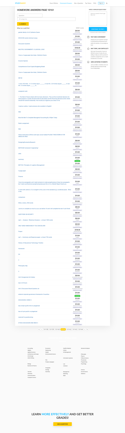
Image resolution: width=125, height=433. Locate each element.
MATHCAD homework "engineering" (28, 139)
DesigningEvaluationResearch (26, 134)
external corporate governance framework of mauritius (33, 286)
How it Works (54, 3)
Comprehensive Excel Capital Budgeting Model (31, 58)
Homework (21, 240)
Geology (47, 361)
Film (46, 351)
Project (20, 223)
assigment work (22, 83)
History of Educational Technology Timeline (30, 234)
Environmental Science (51, 345)
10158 (45, 321)
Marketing (66, 365)
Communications (32, 367)
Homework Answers (66, 3)
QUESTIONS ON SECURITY (26, 206)
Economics (48, 340)
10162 (69, 321)
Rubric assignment (23, 115)
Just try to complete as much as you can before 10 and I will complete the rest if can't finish (44, 200)
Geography (48, 359)
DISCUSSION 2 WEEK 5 (24, 292)
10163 (74, 321)
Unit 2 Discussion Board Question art (28, 280)
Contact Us (66, 426)
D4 (19, 246)
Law (64, 355)
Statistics (83, 365)
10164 (80, 321)
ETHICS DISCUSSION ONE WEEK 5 (28, 314)
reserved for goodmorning (25, 309)
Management (66, 363)
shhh (19, 145)
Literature (65, 357)
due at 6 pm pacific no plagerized (27, 303)
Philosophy (84, 346)
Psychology (84, 355)
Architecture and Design (34, 345)
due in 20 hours (22, 274)
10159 (51, 321)
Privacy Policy (76, 426)
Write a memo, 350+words (25, 194)
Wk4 (19, 103)
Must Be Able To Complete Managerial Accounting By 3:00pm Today (37, 109)
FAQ (94, 3)
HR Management (67, 344)
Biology (30, 355)
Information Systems (68, 349)
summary (21, 151)
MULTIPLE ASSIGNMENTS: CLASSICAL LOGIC (31, 41)
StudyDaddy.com (66, 428)
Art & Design (31, 347)
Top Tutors (88, 3)
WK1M (20, 69)
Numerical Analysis (86, 340)
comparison (21, 189)
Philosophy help (22, 257)
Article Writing (31, 349)
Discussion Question (24, 35)
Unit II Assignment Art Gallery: (26, 269)
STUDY (23, 3)
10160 (57, 321)
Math (64, 367)
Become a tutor (50, 426)
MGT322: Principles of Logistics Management (31, 157)
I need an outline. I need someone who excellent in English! (35, 98)
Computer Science (33, 369)
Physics (83, 348)
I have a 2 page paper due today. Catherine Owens (32, 47)
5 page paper (22, 162)
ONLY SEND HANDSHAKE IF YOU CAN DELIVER (31, 217)
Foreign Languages (50, 353)
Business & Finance (33, 357)
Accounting (31, 340)
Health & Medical (67, 340)
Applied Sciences (32, 344)
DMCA (84, 426)
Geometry (48, 363)
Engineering (48, 342)
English (47, 344)
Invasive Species (23, 52)
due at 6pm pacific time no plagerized (29, 297)
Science (83, 361)
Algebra (30, 342)
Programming (84, 353)
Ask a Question (78, 3)
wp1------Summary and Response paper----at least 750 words (35, 229)
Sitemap (102, 426)
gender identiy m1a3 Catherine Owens (29, 24)
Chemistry (30, 365)
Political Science (85, 349)
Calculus (30, 363)
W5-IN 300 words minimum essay (27, 29)
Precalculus (84, 351)
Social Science (85, 363)
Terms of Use (93, 426)
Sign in (101, 3)
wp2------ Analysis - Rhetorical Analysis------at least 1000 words (35, 212)
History (65, 342)
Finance (20, 168)
